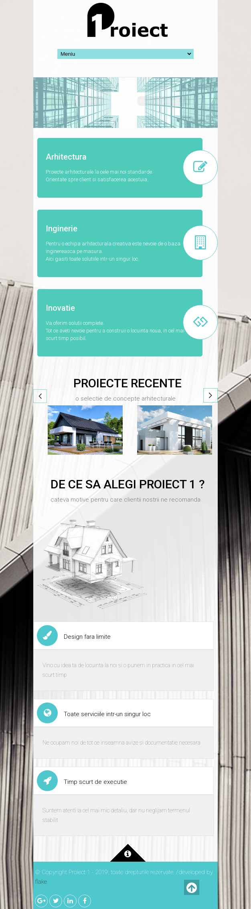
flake (41, 881)
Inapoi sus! (191, 887)
